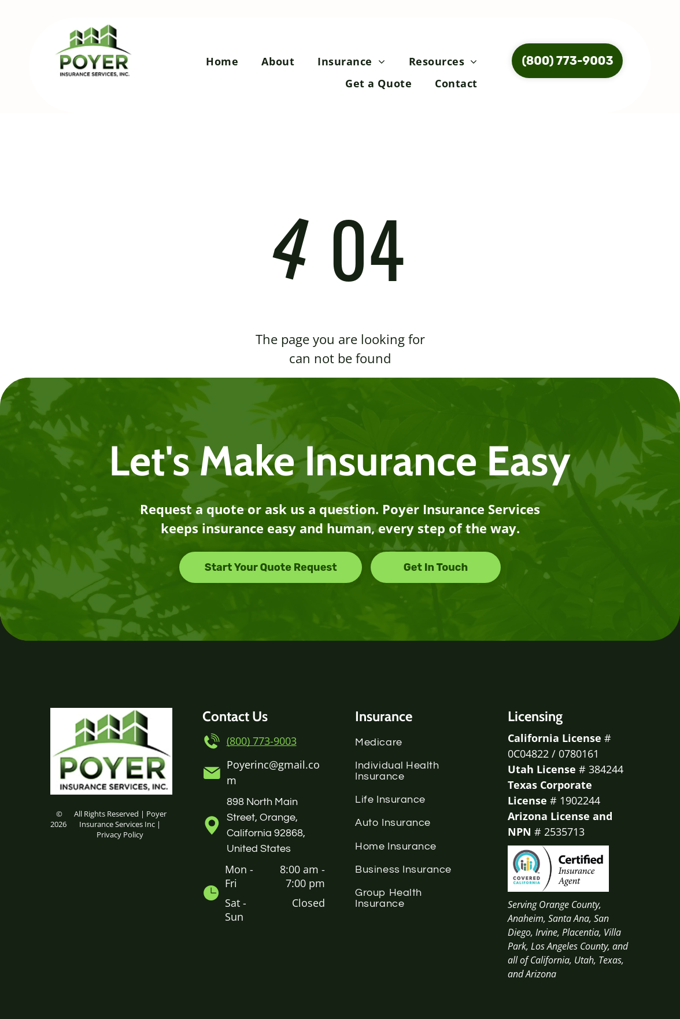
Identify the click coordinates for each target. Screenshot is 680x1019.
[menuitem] (222, 61)
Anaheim (526, 918)
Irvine (546, 932)
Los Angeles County (569, 946)
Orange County (569, 904)
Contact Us (235, 716)
